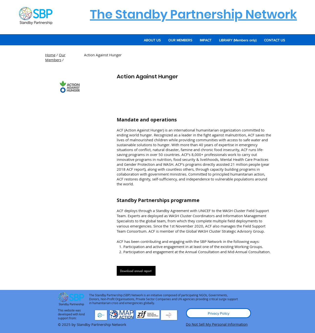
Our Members (55, 57)
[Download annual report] (136, 271)
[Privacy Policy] (218, 313)
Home (50, 54)
